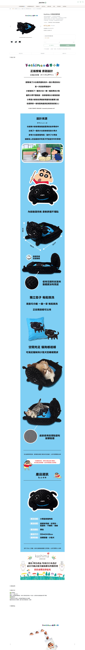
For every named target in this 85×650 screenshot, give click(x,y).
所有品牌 (59, 6)
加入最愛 (46, 48)
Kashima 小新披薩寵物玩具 (49, 623)
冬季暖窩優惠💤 (22, 6)
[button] (40, 26)
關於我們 (34, 635)
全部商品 (64, 6)
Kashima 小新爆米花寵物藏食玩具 (34, 623)
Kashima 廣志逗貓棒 (64, 623)
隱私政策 (34, 640)
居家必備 (49, 6)
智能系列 (37, 6)
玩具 (54, 6)
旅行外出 (43, 6)
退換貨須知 (35, 642)
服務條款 (34, 638)
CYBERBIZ (34, 647)
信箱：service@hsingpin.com (15, 639)
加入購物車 (51, 45)
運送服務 (34, 637)
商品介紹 (20, 53)
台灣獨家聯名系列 (30, 6)
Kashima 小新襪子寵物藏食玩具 (18, 623)
